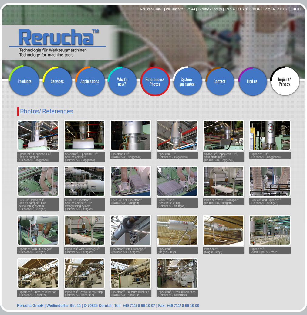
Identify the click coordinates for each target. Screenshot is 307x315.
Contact (219, 81)
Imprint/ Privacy (284, 81)
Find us (252, 81)
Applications (89, 81)
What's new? (122, 81)
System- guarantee (187, 81)
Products (24, 81)
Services (57, 81)
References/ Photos (154, 81)
